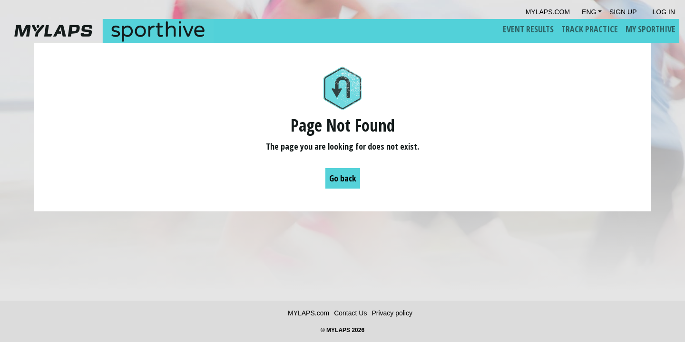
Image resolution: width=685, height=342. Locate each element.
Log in (664, 12)
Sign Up (623, 12)
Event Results (528, 29)
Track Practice (589, 29)
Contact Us (350, 313)
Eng (589, 12)
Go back (342, 178)
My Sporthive (650, 29)
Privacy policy (392, 313)
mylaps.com (548, 12)
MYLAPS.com (308, 313)
